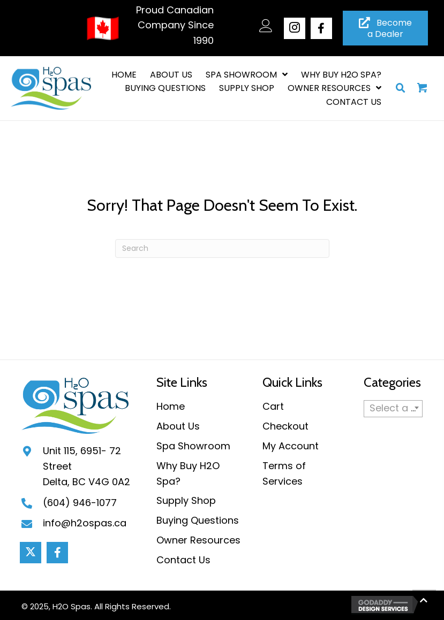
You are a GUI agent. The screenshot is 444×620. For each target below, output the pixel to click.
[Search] (222, 248)
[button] (294, 28)
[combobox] (393, 408)
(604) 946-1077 (80, 502)
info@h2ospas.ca (84, 523)
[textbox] (393, 408)
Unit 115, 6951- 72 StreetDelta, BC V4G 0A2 (86, 466)
